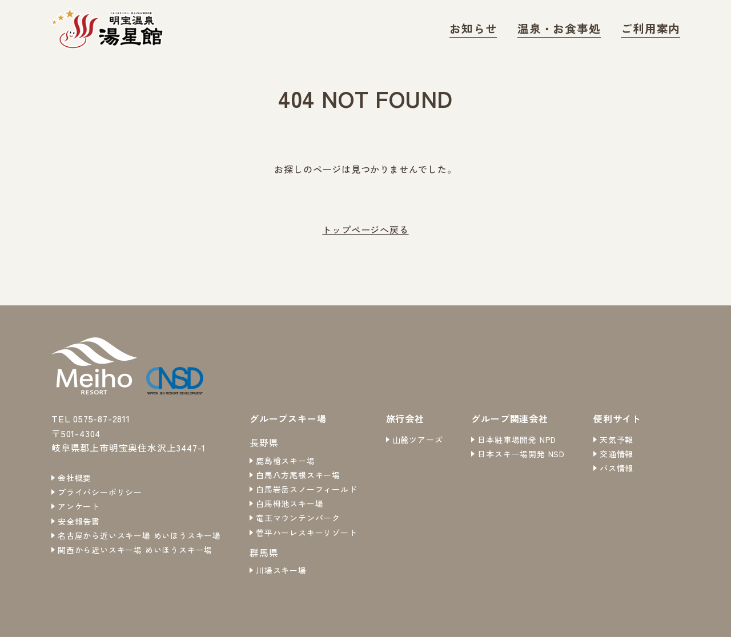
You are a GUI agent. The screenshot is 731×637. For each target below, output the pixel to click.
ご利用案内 (656, 28)
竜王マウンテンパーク (298, 518)
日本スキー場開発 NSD (521, 454)
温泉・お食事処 (578, 28)
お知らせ (505, 28)
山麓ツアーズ (417, 440)
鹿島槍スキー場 (285, 461)
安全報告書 (79, 521)
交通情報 (616, 454)
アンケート (79, 506)
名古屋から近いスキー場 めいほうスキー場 (139, 535)
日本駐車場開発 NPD (516, 440)
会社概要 (74, 478)
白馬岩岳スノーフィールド (307, 489)
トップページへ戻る (365, 229)
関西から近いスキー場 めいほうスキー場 (135, 550)
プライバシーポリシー (100, 492)
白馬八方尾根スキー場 (298, 475)
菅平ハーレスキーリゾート (307, 533)
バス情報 (616, 468)
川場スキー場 (281, 570)
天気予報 (616, 440)
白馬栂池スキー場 (289, 503)
